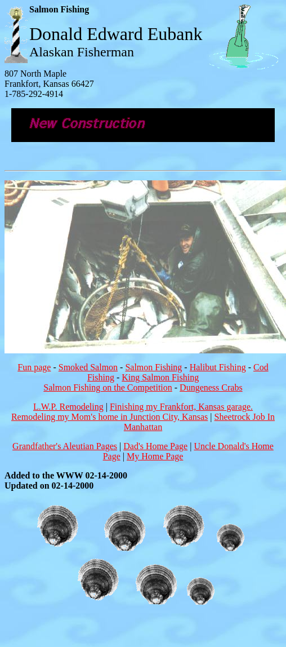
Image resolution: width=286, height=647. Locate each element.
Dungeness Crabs (211, 387)
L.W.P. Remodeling (68, 406)
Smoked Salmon (88, 367)
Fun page (34, 367)
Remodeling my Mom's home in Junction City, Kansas (109, 417)
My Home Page (155, 456)
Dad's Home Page (155, 446)
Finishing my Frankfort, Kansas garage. (181, 406)
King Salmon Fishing (160, 377)
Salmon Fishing (153, 367)
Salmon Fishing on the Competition (107, 387)
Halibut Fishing (218, 367)
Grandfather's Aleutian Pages (64, 446)
